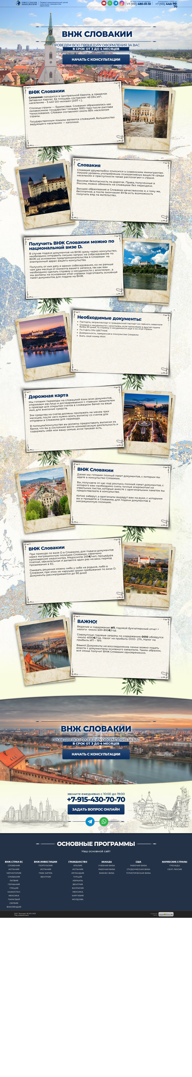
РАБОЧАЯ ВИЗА (106, 869)
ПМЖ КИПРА (45, 873)
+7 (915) (166, 5)
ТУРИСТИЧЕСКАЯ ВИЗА (138, 873)
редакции (33, 915)
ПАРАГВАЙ (14, 899)
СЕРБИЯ (13, 903)
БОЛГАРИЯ (78, 888)
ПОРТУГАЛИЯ (45, 865)
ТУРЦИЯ (77, 877)
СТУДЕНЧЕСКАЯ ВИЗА (138, 869)
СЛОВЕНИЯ (14, 865)
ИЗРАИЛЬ (78, 880)
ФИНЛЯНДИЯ (14, 907)
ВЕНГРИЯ (45, 877)
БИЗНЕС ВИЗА (106, 873)
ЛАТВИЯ (14, 880)
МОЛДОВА (77, 899)
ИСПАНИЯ (13, 869)
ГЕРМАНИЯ (14, 884)
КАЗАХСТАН (14, 892)
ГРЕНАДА (174, 865)
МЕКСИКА (14, 895)
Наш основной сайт (96, 851)
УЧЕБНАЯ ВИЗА (106, 865)
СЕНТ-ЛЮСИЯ (174, 869)
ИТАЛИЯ (77, 865)
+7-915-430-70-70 (96, 799)
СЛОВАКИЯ (14, 877)
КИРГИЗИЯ (78, 895)
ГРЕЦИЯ (13, 888)
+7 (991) (139, 4)
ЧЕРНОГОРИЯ (13, 873)
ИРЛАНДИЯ (77, 873)
